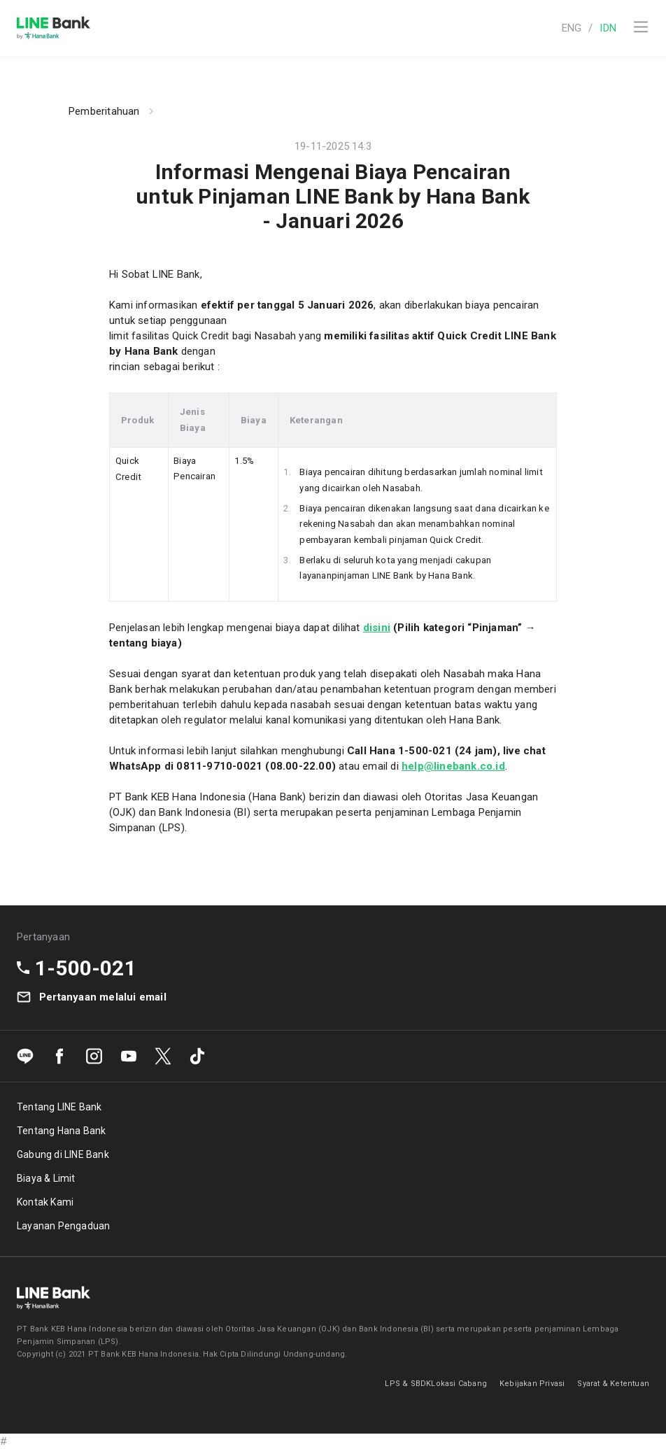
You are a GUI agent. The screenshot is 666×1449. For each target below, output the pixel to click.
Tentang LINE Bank (59, 1106)
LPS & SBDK (408, 1383)
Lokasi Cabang (459, 1383)
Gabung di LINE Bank (63, 1154)
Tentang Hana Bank (61, 1130)
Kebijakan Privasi (532, 1383)
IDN (608, 28)
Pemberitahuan (104, 111)
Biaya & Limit (46, 1178)
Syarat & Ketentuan (613, 1383)
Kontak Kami (45, 1202)
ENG (572, 28)
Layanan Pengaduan (63, 1225)
